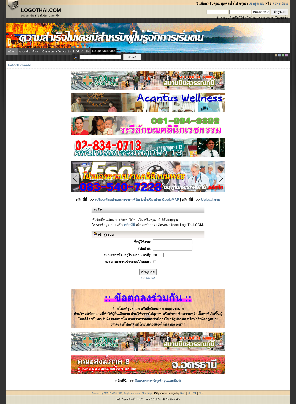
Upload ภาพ (210, 199)
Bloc (182, 393)
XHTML (192, 393)
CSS (201, 393)
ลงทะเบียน (280, 3)
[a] (88, 50)
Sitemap (147, 393)
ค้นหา (35, 51)
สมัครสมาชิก (63, 51)
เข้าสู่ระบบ (256, 3)
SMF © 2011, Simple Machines (125, 393)
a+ (77, 50)
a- (82, 50)
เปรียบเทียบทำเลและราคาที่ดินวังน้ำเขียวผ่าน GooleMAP (137, 199)
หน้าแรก (12, 51)
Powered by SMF (100, 393)
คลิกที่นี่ (129, 225)
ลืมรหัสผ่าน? (148, 278)
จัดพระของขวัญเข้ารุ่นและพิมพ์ (158, 381)
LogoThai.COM (19, 64)
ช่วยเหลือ (24, 51)
